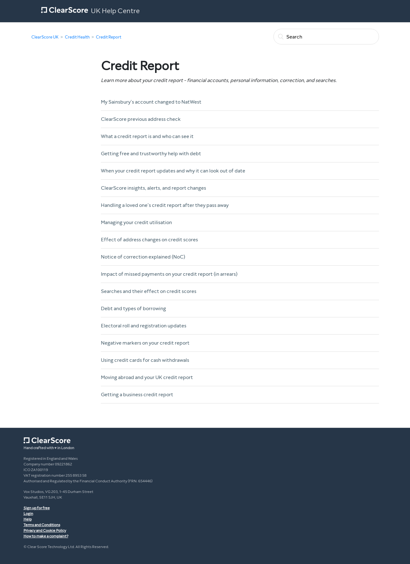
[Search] (326, 36)
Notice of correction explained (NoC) (143, 257)
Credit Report (108, 37)
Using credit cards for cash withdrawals (145, 360)
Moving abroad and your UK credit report (147, 377)
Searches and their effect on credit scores (148, 291)
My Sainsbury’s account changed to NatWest (151, 102)
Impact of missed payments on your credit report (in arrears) (169, 274)
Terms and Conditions (41, 525)
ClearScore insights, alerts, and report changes (153, 188)
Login (28, 513)
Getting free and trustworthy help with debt (151, 153)
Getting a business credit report (137, 394)
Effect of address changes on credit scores (149, 240)
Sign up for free (36, 508)
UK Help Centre (115, 11)
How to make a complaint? (45, 536)
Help (27, 519)
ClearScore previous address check (141, 119)
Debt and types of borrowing (133, 308)
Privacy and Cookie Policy (44, 530)
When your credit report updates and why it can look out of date (173, 171)
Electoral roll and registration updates (143, 326)
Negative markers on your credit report (145, 343)
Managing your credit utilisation (136, 222)
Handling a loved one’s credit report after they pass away (165, 205)
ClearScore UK (45, 37)
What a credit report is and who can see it (147, 136)
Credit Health (77, 37)
